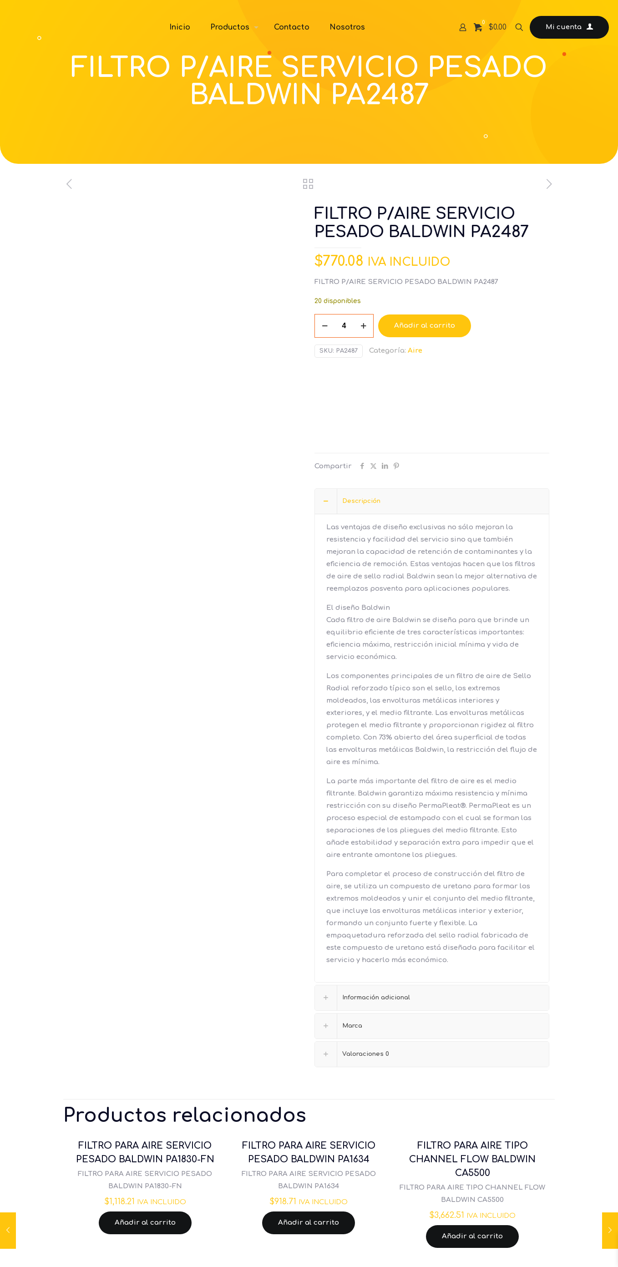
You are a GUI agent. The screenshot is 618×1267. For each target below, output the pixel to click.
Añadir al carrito (424, 325)
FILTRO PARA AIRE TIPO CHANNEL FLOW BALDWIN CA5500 (472, 1159)
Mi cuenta (569, 27)
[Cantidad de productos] (344, 326)
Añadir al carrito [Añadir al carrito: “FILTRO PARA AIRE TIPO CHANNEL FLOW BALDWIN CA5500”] (472, 1236)
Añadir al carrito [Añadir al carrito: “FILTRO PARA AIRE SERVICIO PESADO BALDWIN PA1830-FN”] (145, 1222)
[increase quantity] (363, 325)
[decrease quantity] (325, 325)
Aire (415, 351)
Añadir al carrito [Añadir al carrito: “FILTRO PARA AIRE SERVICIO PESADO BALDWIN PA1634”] (308, 1222)
